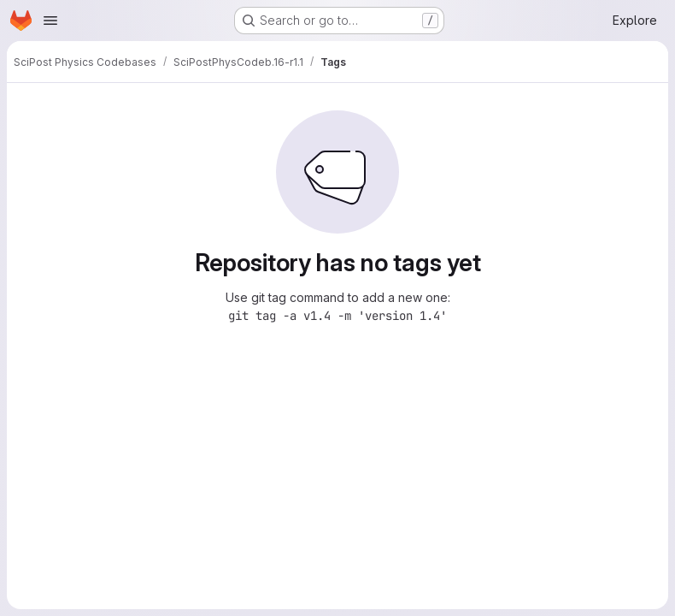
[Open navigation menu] (50, 20)
